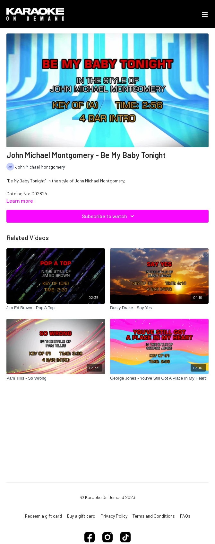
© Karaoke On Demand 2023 (107, 497)
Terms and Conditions (154, 516)
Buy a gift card (81, 516)
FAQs (185, 516)
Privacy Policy (113, 516)
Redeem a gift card (43, 516)
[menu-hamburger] (205, 14)
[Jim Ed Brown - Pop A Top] (55, 308)
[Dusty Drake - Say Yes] (159, 308)
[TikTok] (125, 537)
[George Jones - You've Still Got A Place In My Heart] (159, 378)
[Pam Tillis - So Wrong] (55, 378)
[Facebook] (89, 537)
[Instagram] (107, 537)
